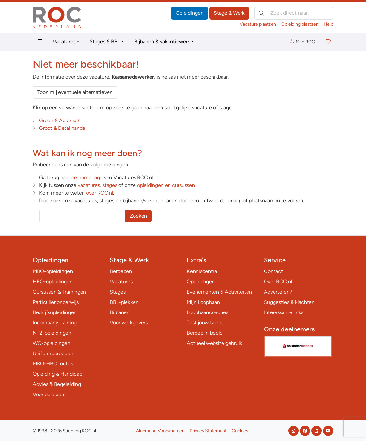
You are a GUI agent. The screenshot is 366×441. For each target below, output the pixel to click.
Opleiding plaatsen (299, 24)
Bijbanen (120, 312)
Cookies (240, 431)
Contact (273, 271)
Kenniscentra (202, 271)
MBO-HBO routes (53, 364)
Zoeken (138, 216)
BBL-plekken (124, 302)
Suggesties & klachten (289, 302)
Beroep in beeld (204, 333)
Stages (118, 292)
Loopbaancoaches (207, 312)
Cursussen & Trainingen (59, 292)
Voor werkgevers (129, 323)
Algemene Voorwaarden (160, 431)
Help (328, 24)
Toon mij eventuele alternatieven (75, 92)
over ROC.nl (99, 193)
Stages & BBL (105, 41)
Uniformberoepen (53, 353)
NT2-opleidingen (52, 333)
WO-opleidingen (51, 343)
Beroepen (121, 271)
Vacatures (64, 41)
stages (109, 185)
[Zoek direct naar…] (293, 13)
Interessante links (283, 312)
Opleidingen (190, 13)
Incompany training (55, 323)
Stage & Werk (229, 13)
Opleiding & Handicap (57, 374)
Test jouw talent (205, 323)
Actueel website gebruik (214, 343)
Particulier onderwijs (56, 302)
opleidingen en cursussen (166, 185)
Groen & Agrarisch (60, 120)
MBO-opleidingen (53, 271)
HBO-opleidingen (53, 282)
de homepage (87, 177)
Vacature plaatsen (258, 24)
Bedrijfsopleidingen (55, 312)
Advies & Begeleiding (57, 384)
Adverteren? (278, 292)
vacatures (89, 185)
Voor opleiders (49, 394)
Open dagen (201, 282)
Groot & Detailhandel (62, 128)
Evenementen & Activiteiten (219, 292)
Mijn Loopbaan (203, 302)
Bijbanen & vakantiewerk (162, 41)
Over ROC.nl (278, 282)
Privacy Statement (208, 431)
